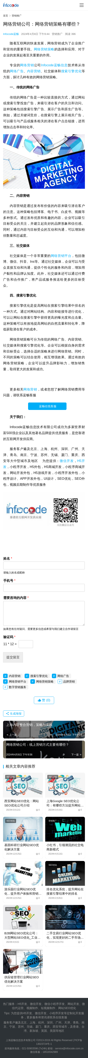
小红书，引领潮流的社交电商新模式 (65, 847)
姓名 (7, 558)
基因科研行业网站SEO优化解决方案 (21, 847)
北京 (24, 1022)
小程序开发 (56, 1013)
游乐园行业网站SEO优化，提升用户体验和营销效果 (23, 891)
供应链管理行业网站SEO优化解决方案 (21, 979)
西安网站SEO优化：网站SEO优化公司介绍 (21, 803)
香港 (76, 1026)
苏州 (21, 1026)
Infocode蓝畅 (11, 34)
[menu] (81, 5)
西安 (55, 1026)
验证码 (9, 637)
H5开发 (27, 1013)
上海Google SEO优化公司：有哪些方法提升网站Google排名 (63, 803)
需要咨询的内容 (16, 598)
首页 (5, 15)
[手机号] (44, 588)
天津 (67, 1022)
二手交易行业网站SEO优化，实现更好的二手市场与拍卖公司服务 (65, 935)
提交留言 (13, 657)
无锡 (29, 1026)
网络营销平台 (61, 256)
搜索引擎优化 (71, 71)
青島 (76, 1022)
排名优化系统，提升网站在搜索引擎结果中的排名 (65, 891)
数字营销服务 (17, 687)
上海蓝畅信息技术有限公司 (21, 1040)
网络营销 (27, 65)
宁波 (12, 1026)
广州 (58, 1022)
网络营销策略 (44, 49)
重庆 (47, 1026)
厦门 (38, 1026)
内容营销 (34, 71)
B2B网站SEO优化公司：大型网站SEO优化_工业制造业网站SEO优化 (22, 935)
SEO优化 (10, 777)
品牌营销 (69, 681)
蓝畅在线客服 (50, 406)
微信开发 (67, 461)
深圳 (50, 1022)
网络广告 (17, 71)
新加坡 (34, 1030)
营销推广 (57, 34)
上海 (32, 1022)
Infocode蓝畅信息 (54, 65)
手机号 (9, 580)
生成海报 (13, 713)
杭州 (41, 1022)
